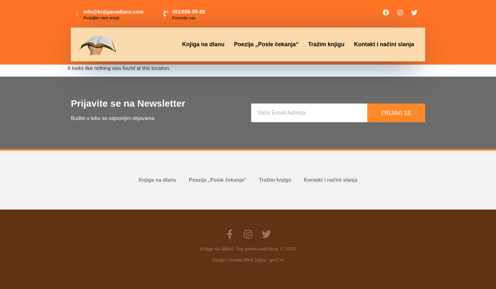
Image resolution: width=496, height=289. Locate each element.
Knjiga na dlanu (203, 44)
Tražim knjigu (326, 44)
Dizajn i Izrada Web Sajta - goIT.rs (248, 259)
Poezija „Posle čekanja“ (266, 44)
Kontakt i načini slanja (384, 44)
